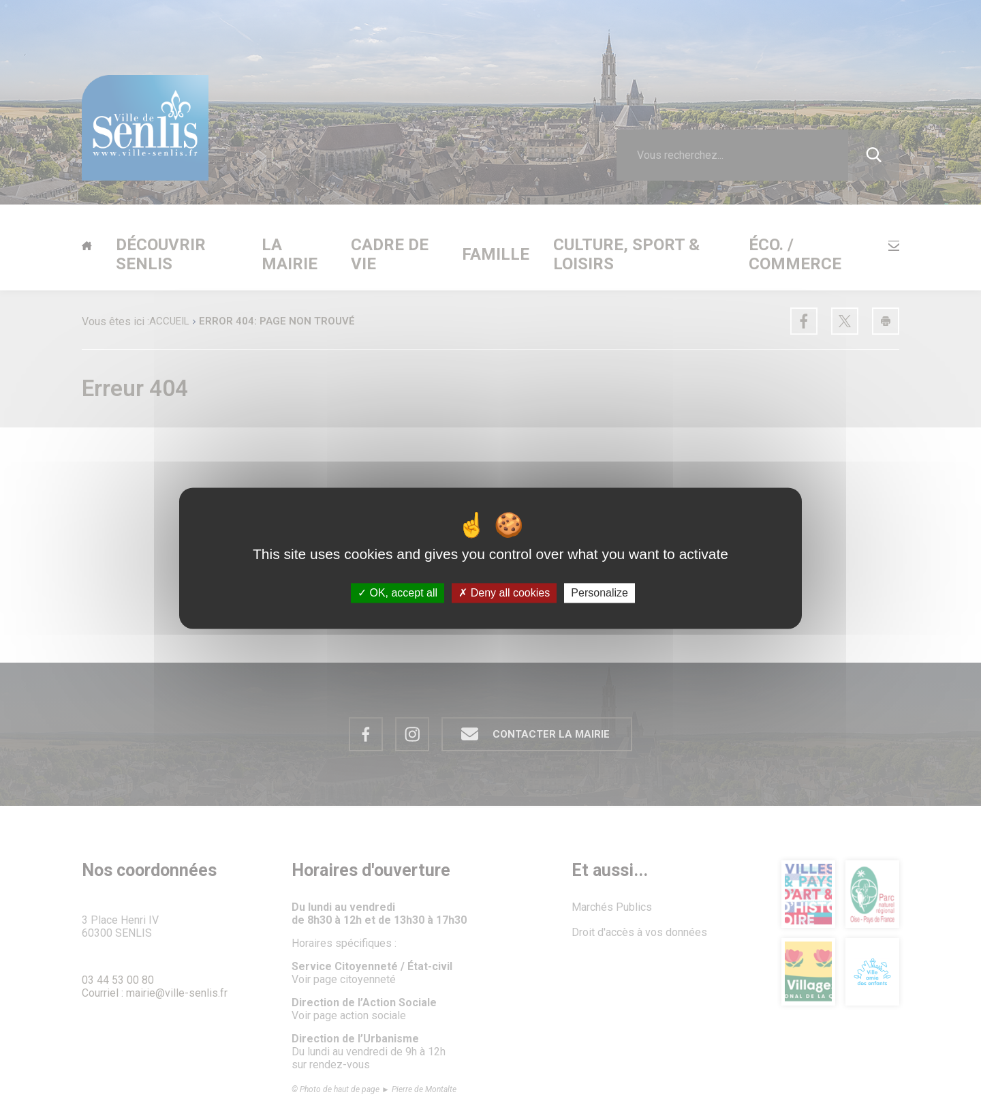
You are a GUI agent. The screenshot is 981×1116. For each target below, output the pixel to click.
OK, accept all (397, 593)
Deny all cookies (504, 593)
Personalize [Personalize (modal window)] (599, 593)
